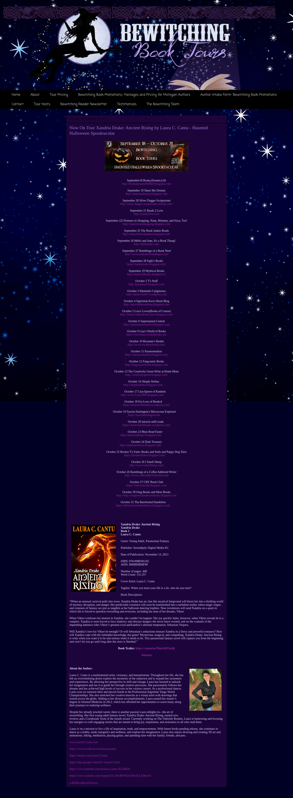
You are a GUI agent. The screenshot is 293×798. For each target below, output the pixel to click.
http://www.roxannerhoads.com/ (146, 344)
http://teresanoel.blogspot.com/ (146, 284)
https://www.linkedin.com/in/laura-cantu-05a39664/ (99, 769)
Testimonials (126, 104)
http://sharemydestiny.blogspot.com (146, 193)
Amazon (146, 655)
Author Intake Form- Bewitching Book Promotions (238, 94)
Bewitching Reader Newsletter (83, 104)
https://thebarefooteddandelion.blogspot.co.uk (143, 505)
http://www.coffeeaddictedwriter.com (146, 475)
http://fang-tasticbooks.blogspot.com (146, 364)
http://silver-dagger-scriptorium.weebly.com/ (146, 203)
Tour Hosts (42, 104)
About (35, 94)
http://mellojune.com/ (146, 244)
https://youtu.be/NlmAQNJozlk (155, 648)
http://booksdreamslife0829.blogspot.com (146, 183)
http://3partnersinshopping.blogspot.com (146, 224)
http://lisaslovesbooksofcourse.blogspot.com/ (146, 314)
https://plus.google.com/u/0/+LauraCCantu (94, 762)
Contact (18, 104)
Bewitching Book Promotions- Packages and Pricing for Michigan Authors (134, 94)
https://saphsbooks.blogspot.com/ (146, 264)
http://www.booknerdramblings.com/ (146, 254)
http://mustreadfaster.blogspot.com (141, 435)
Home (16, 94)
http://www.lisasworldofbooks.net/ (146, 334)
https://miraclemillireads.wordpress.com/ (146, 425)
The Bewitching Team (163, 104)
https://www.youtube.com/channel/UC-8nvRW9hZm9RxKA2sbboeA (110, 775)
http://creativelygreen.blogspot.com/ (146, 374)
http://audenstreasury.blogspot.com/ (141, 445)
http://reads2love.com (146, 214)
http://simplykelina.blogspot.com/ (143, 384)
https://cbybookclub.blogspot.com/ (146, 485)
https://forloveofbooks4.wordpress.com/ (146, 405)
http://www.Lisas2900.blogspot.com (142, 394)
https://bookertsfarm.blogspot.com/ (144, 455)
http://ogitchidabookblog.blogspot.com (146, 304)
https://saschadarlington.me (144, 415)
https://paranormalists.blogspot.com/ (146, 354)
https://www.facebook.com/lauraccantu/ (92, 748)
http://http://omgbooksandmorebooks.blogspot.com (147, 495)
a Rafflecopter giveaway (83, 782)
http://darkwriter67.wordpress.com (146, 294)
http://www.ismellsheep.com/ (146, 465)
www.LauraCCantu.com (83, 742)
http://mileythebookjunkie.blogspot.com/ (147, 234)
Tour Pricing (59, 94)
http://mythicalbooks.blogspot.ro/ (146, 274)
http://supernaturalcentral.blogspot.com (146, 324)
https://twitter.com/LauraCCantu (88, 755)
